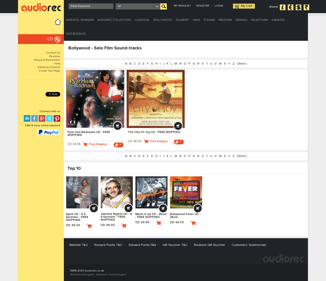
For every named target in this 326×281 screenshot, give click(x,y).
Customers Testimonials (249, 245)
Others (242, 63)
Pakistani (225, 20)
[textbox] (91, 6)
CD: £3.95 (77, 144)
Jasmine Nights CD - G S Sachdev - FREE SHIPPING (116, 217)
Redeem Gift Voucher (209, 245)
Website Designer (82, 274)
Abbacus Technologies (111, 274)
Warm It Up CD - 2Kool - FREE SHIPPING (151, 216)
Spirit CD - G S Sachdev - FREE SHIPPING (77, 217)
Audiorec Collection (114, 20)
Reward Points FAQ (142, 245)
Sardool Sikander (80, 20)
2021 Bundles (76, 33)
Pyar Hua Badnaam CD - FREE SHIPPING (88, 134)
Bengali (242, 20)
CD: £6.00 (138, 144)
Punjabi (209, 20)
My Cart (246, 5)
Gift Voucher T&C (175, 245)
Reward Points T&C (108, 245)
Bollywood (162, 20)
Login (219, 6)
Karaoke (278, 20)
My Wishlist (182, 6)
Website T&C (78, 245)
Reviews (54, 56)
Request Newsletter (47, 60)
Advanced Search (48, 67)
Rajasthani (259, 20)
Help (57, 63)
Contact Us (53, 52)
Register (202, 6)
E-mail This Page (49, 71)
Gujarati (182, 20)
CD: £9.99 (148, 223)
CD (50, 39)
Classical (142, 20)
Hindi (196, 20)
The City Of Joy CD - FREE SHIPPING (154, 132)
